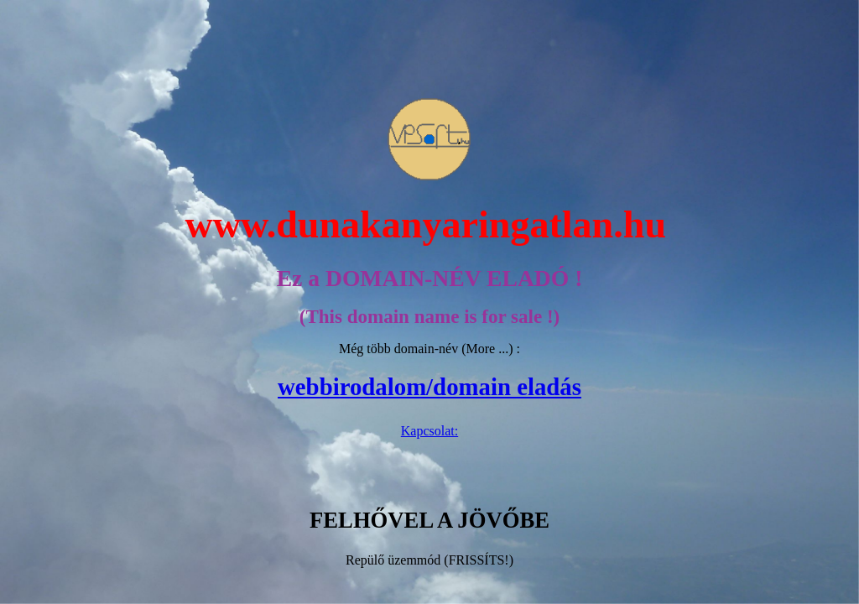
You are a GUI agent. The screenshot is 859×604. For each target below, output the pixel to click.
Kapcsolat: (429, 431)
